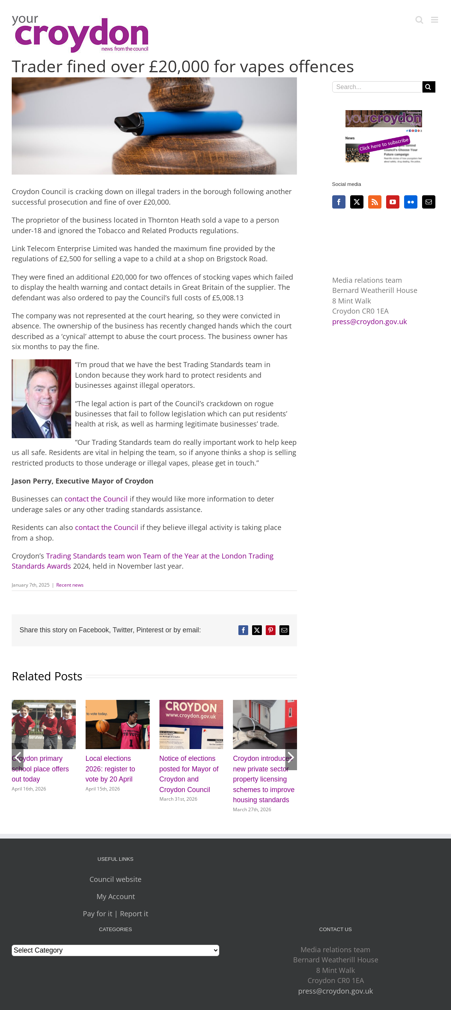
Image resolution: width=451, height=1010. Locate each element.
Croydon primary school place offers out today (40, 769)
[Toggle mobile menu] (435, 20)
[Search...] (377, 87)
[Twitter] (356, 202)
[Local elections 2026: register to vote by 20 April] (118, 704)
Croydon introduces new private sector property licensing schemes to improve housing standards (263, 779)
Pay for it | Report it (115, 913)
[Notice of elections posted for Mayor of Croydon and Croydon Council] (191, 704)
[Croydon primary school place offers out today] (44, 704)
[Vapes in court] (154, 126)
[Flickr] (410, 202)
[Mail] (428, 202)
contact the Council (96, 498)
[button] (17, 756)
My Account (116, 896)
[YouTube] (392, 202)
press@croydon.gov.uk (369, 321)
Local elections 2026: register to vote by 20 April (110, 769)
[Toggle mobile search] (419, 20)
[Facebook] (338, 202)
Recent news (70, 585)
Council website (115, 879)
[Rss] (374, 202)
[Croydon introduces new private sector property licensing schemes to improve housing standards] (265, 704)
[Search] (428, 87)
